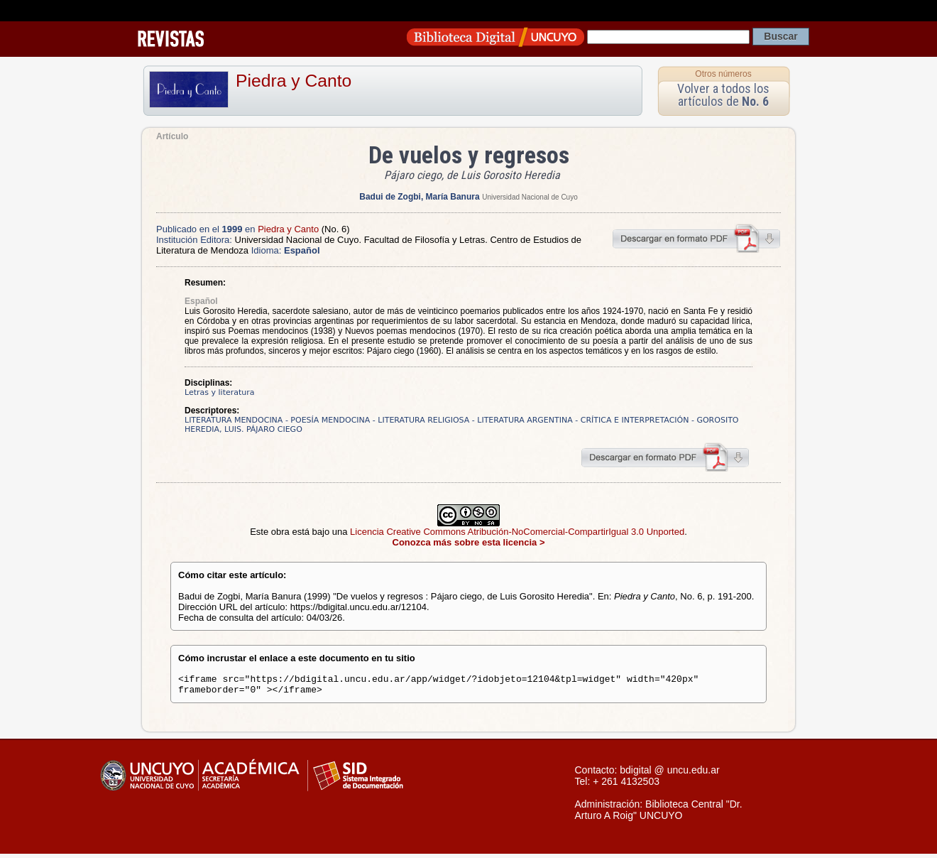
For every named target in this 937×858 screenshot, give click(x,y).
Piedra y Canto (293, 80)
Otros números (723, 74)
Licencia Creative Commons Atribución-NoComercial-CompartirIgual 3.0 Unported (517, 531)
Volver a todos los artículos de (723, 95)
